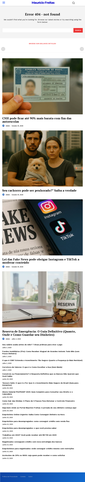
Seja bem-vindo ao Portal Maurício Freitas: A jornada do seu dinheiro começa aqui (39, 408)
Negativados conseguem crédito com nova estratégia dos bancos (32, 442)
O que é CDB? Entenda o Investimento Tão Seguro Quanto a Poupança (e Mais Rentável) (42, 360)
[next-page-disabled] (82, 49)
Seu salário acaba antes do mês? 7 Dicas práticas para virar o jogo (32, 345)
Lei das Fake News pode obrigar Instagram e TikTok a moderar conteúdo (40, 260)
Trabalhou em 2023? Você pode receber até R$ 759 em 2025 (29, 435)
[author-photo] (3, 126)
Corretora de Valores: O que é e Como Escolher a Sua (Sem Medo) (32, 367)
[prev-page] (3, 49)
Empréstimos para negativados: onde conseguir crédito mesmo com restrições (38, 448)
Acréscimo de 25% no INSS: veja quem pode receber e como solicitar (33, 455)
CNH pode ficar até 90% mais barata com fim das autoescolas (36, 119)
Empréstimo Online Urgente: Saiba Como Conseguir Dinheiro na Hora (33, 414)
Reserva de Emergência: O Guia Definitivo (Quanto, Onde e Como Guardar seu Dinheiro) (39, 333)
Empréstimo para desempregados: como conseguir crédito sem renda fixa (35, 421)
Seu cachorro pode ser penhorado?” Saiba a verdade (39, 190)
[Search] (78, 30)
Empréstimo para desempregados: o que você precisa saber (29, 428)
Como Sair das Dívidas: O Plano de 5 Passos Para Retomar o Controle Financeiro (38, 401)
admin (8, 126)
